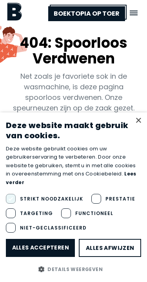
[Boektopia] (14, 11)
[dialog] (73, 197)
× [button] (138, 121)
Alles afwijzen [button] (110, 248)
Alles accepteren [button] (40, 247)
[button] (73, 269)
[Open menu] (134, 13)
